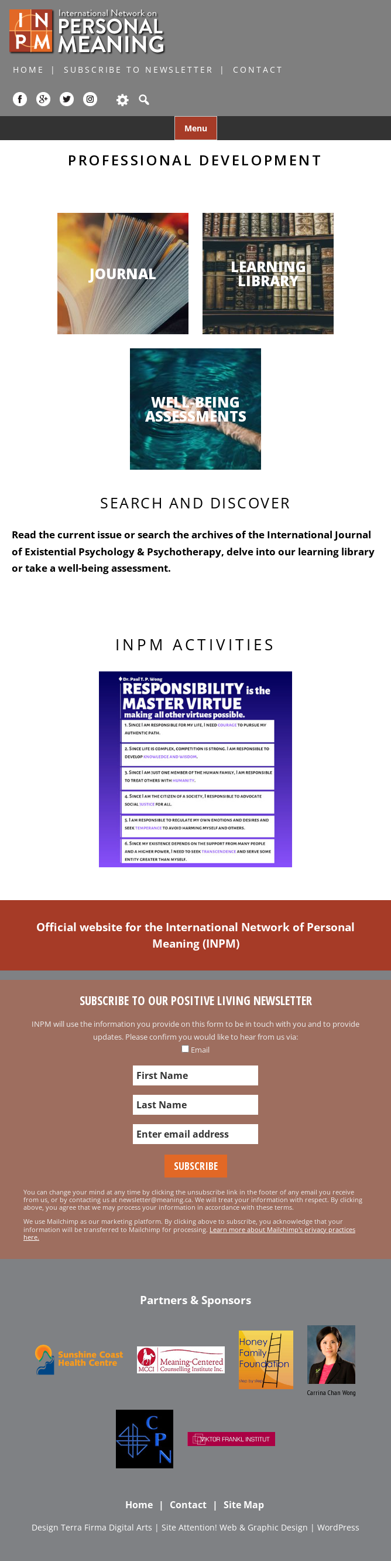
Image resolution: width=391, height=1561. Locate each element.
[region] (195, 769)
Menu (195, 128)
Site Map (244, 1504)
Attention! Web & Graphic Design (243, 1527)
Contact (258, 69)
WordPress (338, 1527)
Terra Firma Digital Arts (106, 1527)
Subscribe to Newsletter (138, 69)
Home (28, 69)
